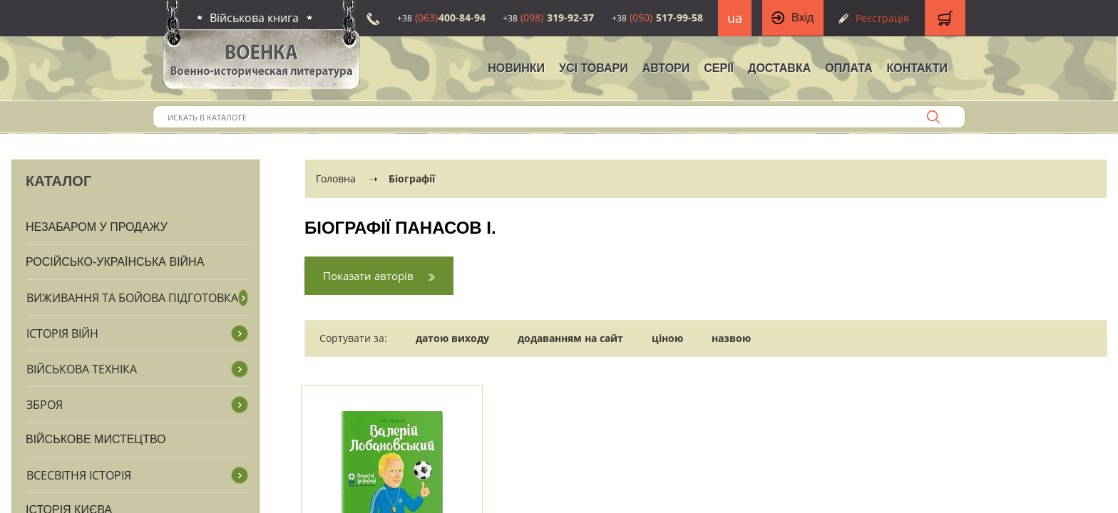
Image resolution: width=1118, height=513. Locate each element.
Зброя (44, 405)
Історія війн (62, 333)
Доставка (779, 68)
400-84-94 (441, 17)
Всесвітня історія (78, 475)
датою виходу (452, 338)
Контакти (917, 68)
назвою (731, 338)
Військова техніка (81, 369)
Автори (666, 68)
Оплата (848, 68)
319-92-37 (548, 17)
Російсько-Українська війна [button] (115, 262)
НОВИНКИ (516, 68)
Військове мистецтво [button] (96, 439)
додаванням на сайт (570, 338)
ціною (667, 338)
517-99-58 (657, 17)
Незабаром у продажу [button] (97, 227)
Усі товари (593, 68)
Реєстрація (882, 18)
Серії (719, 68)
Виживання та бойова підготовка (132, 298)
